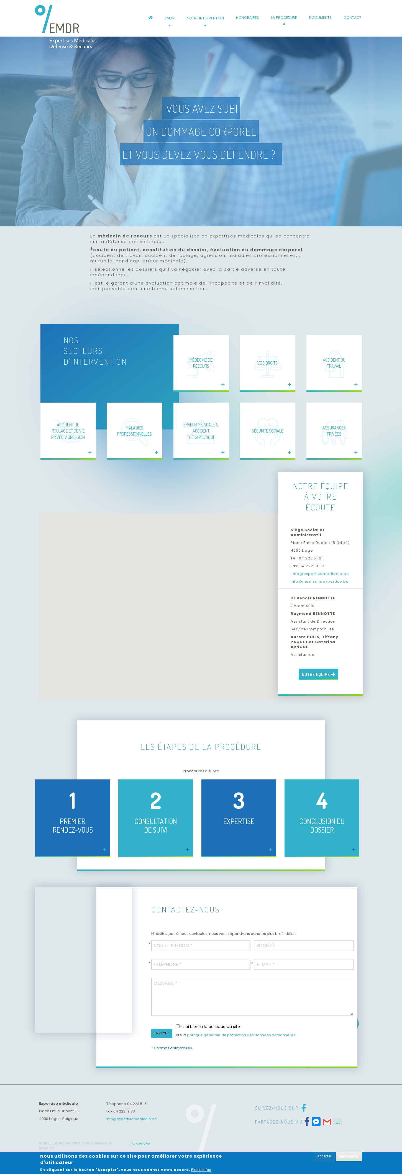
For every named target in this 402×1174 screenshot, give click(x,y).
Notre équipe (319, 674)
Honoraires (247, 17)
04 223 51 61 (137, 1103)
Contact (352, 17)
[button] (263, 576)
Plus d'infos (201, 1170)
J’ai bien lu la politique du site (211, 1026)
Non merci (348, 1156)
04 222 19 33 (124, 1111)
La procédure (284, 17)
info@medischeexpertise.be (320, 581)
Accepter (324, 1156)
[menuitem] (150, 18)
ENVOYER (162, 1033)
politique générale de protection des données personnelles (241, 1035)
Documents (320, 17)
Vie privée (141, 1144)
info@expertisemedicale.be (320, 573)
